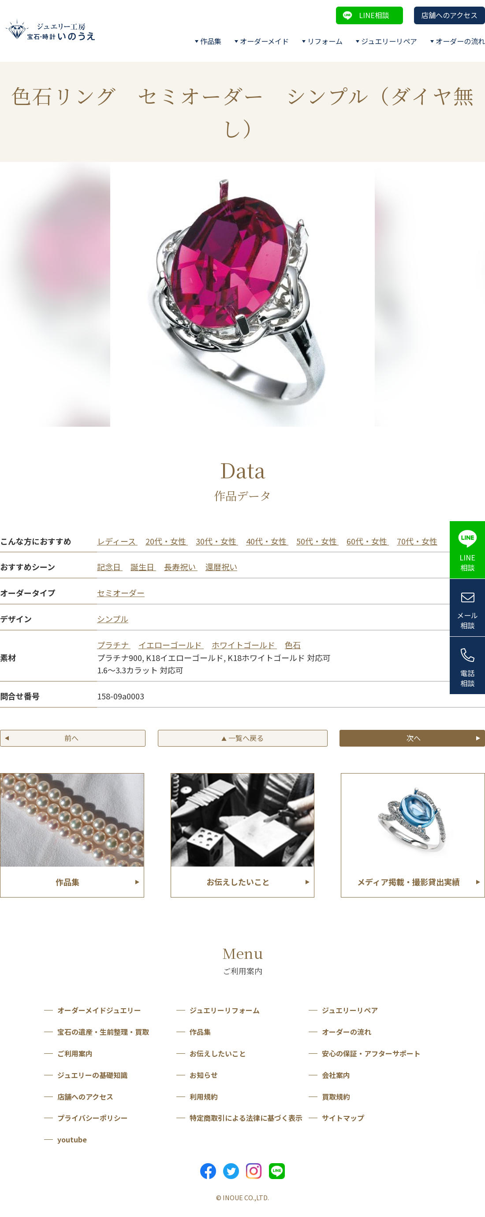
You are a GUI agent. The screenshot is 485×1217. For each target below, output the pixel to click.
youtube (72, 1139)
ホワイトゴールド (244, 644)
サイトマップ (343, 1117)
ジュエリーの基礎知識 (92, 1075)
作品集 (210, 41)
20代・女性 (167, 541)
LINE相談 (374, 15)
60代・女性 (368, 541)
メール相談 (467, 620)
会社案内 (336, 1075)
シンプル (112, 618)
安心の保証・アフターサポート (371, 1053)
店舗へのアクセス (450, 15)
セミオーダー (121, 592)
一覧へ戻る (242, 737)
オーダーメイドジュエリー (99, 1010)
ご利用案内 (75, 1053)
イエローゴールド (171, 644)
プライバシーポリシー (92, 1117)
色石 (293, 644)
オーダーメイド (264, 41)
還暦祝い (221, 566)
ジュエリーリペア (389, 41)
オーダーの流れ (460, 41)
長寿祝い (181, 566)
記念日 (110, 566)
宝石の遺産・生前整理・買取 (103, 1031)
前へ (71, 737)
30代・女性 (217, 541)
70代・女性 (417, 541)
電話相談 (467, 678)
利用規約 (204, 1096)
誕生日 (143, 566)
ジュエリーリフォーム (225, 1010)
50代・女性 (317, 541)
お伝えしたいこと (218, 1053)
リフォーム (325, 41)
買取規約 (336, 1096)
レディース (117, 541)
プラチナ (114, 644)
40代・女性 (267, 541)
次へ (414, 737)
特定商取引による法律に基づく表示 (246, 1117)
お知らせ (204, 1075)
